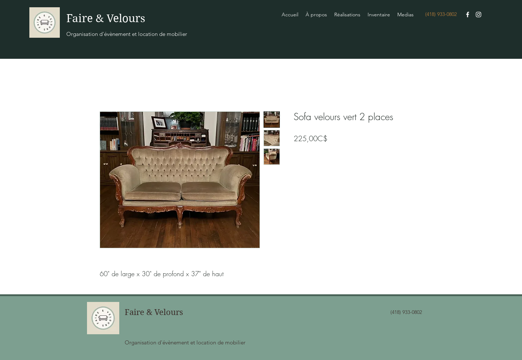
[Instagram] (478, 14)
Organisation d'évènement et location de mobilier (126, 33)
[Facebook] (467, 14)
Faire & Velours (105, 18)
